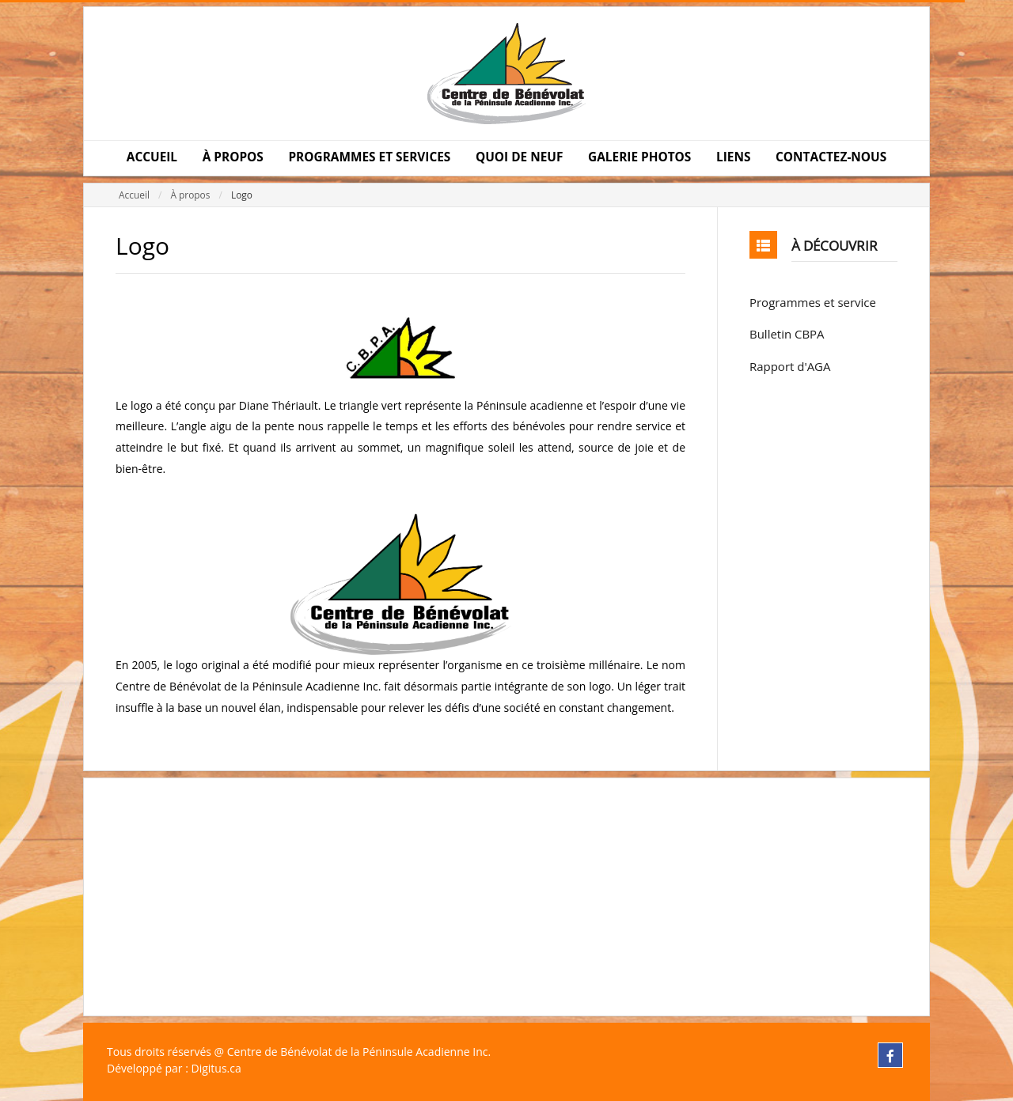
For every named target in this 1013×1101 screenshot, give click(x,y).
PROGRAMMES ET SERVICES (369, 157)
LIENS (733, 157)
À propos (190, 194)
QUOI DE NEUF (519, 157)
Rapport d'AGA (789, 366)
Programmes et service (812, 302)
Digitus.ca (216, 1068)
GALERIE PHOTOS (639, 157)
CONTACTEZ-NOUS (831, 157)
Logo (241, 194)
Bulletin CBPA (787, 334)
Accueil (134, 194)
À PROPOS (233, 157)
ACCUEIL (152, 157)
